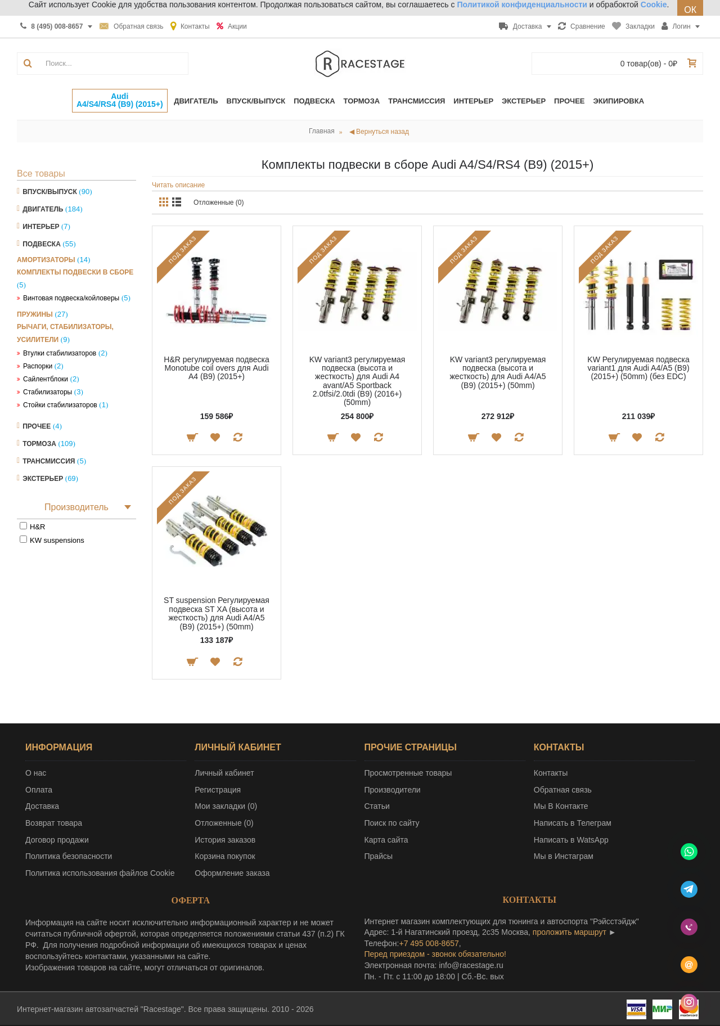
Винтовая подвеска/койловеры (71, 298)
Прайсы (378, 856)
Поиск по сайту (392, 822)
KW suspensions (57, 540)
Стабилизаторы (47, 392)
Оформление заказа (232, 873)
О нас (35, 772)
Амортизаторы (46, 260)
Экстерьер (42, 479)
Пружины (35, 314)
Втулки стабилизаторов (59, 353)
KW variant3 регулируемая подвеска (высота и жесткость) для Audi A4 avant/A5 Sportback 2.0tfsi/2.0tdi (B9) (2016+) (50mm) (357, 381)
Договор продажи (57, 839)
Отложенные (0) (219, 202)
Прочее (36, 426)
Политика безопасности (68, 856)
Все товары (41, 173)
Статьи (377, 806)
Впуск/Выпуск (49, 192)
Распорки (37, 366)
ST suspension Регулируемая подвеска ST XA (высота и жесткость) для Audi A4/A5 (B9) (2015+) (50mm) (216, 613)
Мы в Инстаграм (563, 856)
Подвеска (41, 244)
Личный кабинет (224, 772)
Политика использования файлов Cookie (100, 873)
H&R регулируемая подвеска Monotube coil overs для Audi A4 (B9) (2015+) (216, 368)
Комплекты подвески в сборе (75, 272)
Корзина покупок (225, 856)
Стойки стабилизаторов (60, 405)
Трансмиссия (48, 461)
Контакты (551, 772)
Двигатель (42, 209)
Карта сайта (386, 839)
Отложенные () (224, 822)
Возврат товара (53, 822)
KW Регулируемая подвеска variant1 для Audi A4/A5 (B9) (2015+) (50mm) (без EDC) (638, 368)
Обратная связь (563, 789)
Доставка (42, 806)
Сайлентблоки (45, 379)
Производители (392, 789)
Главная (322, 131)
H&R (37, 527)
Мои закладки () (226, 806)
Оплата (38, 789)
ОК (690, 10)
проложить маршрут (569, 932)
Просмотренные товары (408, 772)
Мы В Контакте (561, 806)
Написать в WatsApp (571, 839)
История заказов (225, 839)
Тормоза (39, 444)
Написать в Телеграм (572, 822)
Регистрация (218, 789)
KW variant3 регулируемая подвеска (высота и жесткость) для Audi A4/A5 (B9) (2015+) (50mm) (498, 372)
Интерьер (40, 227)
